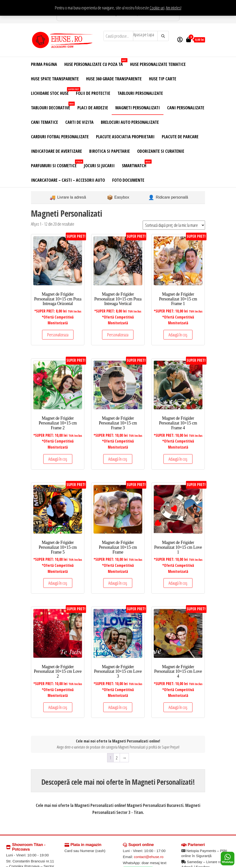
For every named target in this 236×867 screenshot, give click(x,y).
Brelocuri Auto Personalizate (130, 122)
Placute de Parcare (180, 136)
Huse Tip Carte (162, 79)
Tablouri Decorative (52, 106)
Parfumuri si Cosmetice (55, 164)
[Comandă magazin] (174, 225)
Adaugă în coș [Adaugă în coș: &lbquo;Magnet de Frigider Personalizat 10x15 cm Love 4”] (178, 707)
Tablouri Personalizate (140, 93)
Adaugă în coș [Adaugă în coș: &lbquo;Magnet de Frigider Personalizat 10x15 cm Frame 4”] (178, 459)
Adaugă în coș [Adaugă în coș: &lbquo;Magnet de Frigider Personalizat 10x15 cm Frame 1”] (178, 335)
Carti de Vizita (79, 122)
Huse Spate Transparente (55, 79)
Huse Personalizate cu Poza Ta (95, 62)
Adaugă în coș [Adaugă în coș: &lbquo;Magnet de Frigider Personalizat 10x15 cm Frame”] (117, 583)
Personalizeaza (57, 335)
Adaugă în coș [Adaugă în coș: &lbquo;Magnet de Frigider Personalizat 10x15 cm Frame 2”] (57, 459)
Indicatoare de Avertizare (56, 151)
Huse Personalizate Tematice (158, 64)
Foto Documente (128, 180)
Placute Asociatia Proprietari (125, 136)
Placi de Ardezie (92, 108)
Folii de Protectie (93, 93)
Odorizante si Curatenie (160, 151)
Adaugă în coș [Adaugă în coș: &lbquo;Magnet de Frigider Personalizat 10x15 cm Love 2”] (57, 707)
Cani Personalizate (185, 108)
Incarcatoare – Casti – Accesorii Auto (68, 180)
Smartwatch (136, 164)
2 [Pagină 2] (117, 758)
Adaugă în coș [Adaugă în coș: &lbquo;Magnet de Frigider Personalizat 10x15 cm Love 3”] (117, 707)
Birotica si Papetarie (109, 151)
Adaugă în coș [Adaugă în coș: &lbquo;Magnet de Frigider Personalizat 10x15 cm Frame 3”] (117, 459)
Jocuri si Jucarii (99, 165)
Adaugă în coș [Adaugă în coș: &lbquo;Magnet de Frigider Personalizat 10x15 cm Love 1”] (178, 583)
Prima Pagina (44, 64)
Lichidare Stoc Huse (51, 91)
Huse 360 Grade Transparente (114, 79)
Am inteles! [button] (173, 8)
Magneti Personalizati (137, 108)
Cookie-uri (157, 8)
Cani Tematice (44, 122)
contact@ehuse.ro (148, 857)
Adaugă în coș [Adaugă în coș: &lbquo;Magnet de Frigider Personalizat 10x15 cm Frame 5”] (57, 583)
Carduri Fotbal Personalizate (60, 136)
